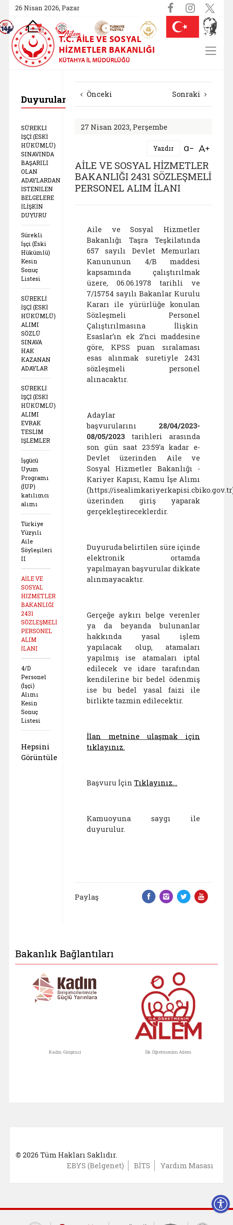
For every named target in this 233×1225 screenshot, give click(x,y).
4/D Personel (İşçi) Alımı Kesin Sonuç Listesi (34, 694)
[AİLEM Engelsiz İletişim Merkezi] (69, 30)
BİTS (142, 1165)
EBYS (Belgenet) (95, 1165)
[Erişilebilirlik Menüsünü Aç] (221, 1204)
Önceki (96, 94)
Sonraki (189, 94)
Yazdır (163, 148)
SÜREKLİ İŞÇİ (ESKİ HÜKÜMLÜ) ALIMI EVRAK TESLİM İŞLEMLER (38, 414)
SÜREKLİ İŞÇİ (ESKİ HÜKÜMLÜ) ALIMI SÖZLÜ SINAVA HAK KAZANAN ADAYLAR (38, 333)
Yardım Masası (187, 1165)
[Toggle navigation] (211, 51)
